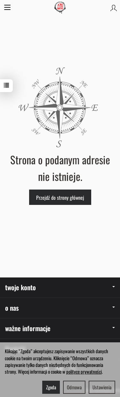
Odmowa (74, 387)
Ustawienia (101, 387)
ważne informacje (60, 328)
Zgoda (51, 387)
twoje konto (60, 287)
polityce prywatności (84, 371)
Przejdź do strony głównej (60, 197)
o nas (60, 308)
